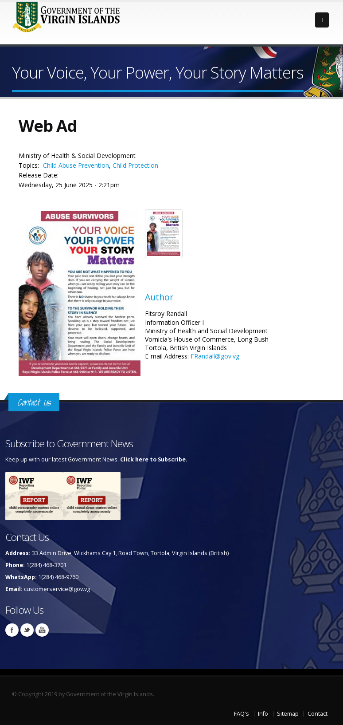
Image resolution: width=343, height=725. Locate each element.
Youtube (42, 630)
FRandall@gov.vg (215, 356)
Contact (317, 713)
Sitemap (288, 713)
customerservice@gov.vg (57, 589)
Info (263, 713)
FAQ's (241, 713)
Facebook (12, 630)
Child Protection (135, 165)
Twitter (27, 630)
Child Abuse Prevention (76, 165)
